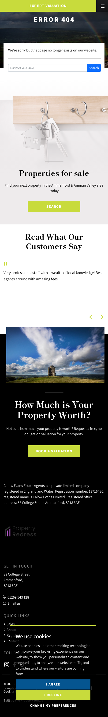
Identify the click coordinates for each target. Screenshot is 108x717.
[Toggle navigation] (102, 5)
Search (94, 68)
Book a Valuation (54, 451)
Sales (9, 624)
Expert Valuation (48, 5)
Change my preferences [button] (53, 705)
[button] (90, 317)
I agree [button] (53, 684)
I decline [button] (53, 695)
